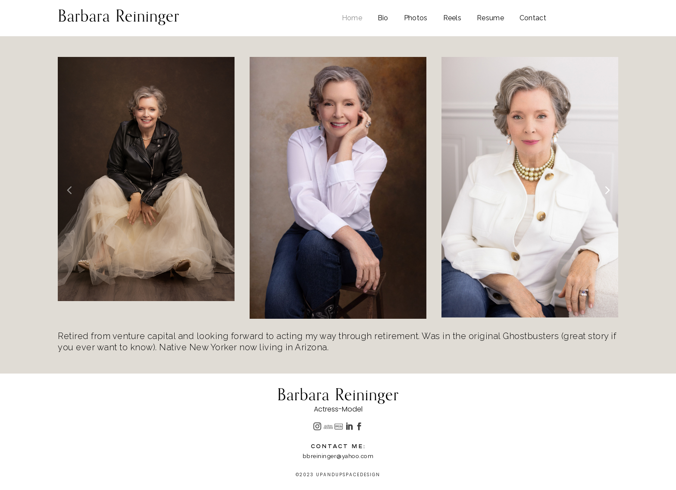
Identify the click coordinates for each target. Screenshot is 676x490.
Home (352, 18)
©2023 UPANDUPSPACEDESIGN (338, 474)
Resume (490, 18)
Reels (452, 18)
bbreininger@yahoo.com (338, 455)
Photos (416, 18)
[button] (606, 189)
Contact (533, 18)
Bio (383, 18)
